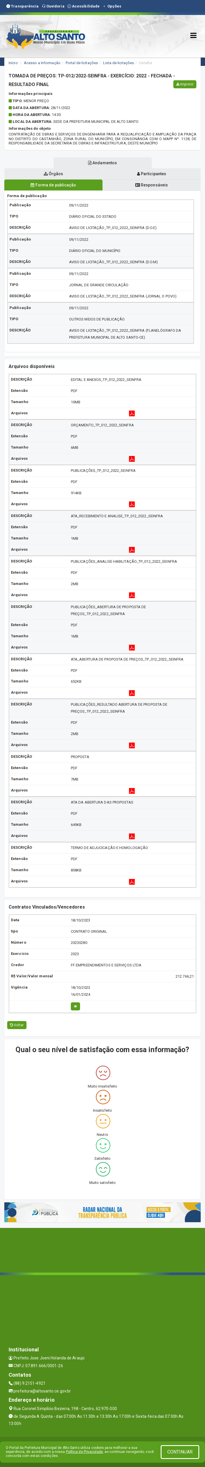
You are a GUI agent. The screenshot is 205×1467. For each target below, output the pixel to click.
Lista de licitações (118, 63)
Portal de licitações (82, 63)
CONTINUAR (180, 1452)
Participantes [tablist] (151, 173)
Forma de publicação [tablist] (53, 185)
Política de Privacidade (84, 1452)
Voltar (17, 1025)
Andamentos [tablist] (102, 163)
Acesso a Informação (42, 63)
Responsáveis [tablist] (151, 185)
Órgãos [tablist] (53, 173)
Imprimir (184, 84)
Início (13, 63)
